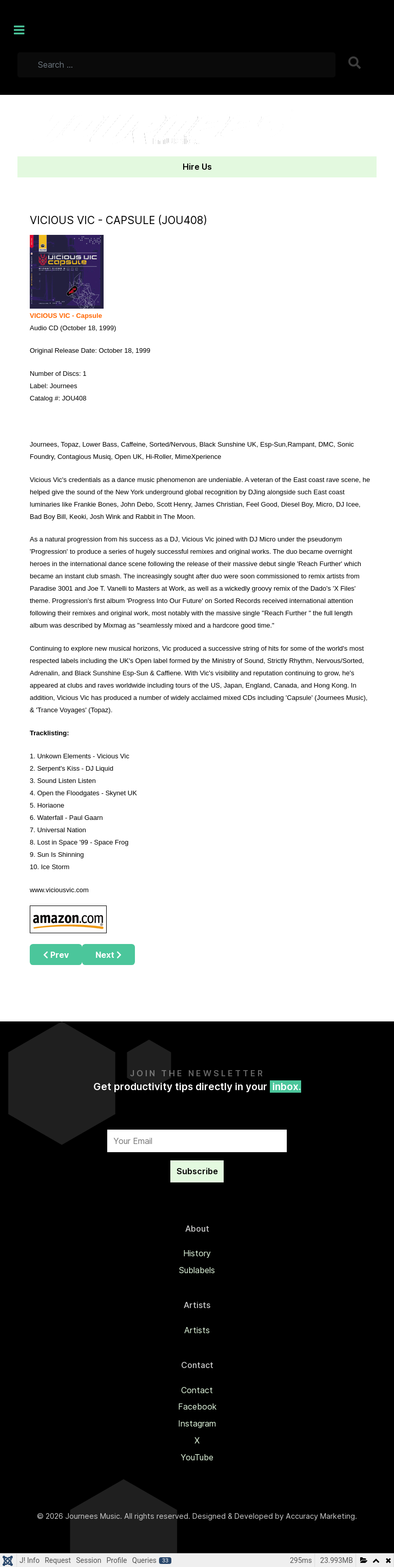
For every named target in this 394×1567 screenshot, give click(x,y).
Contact (197, 1390)
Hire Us (197, 167)
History (197, 1253)
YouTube (197, 1457)
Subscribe (197, 1171)
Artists (197, 1330)
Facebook (197, 1406)
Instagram (197, 1423)
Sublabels (197, 1270)
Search (355, 62)
